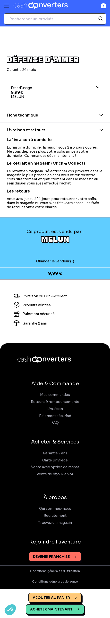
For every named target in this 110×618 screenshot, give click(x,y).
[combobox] (55, 19)
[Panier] (103, 5)
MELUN (55, 238)
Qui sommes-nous (55, 509)
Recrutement (55, 516)
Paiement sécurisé (55, 416)
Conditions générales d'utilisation (55, 571)
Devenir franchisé (51, 556)
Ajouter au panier (51, 597)
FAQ (55, 423)
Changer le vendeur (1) (55, 261)
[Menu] (7, 6)
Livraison (55, 409)
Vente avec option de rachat (55, 467)
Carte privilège (55, 460)
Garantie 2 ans (55, 453)
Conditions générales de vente (55, 581)
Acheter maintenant (51, 609)
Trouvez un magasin (55, 523)
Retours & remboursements (55, 402)
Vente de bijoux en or (55, 474)
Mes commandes (55, 395)
